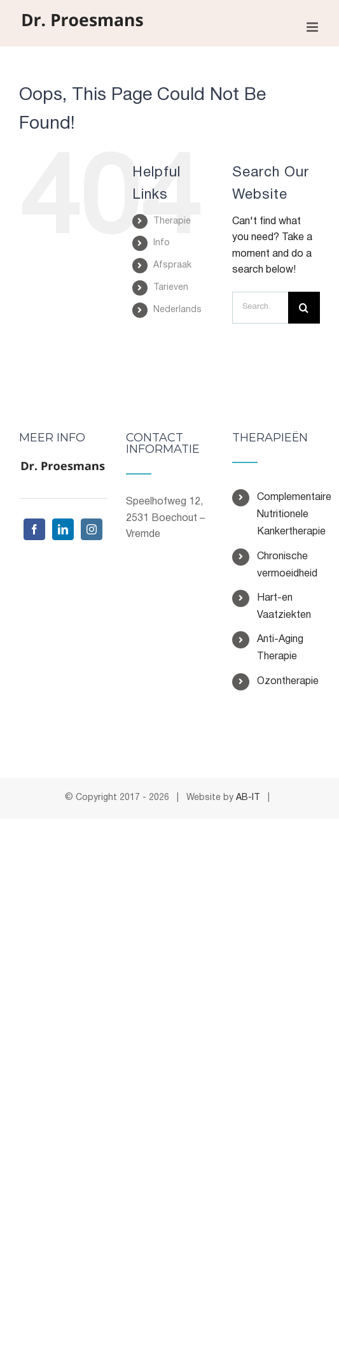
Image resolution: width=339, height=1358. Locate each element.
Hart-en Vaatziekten (284, 607)
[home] (63, 468)
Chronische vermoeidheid (287, 565)
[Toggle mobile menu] (313, 27)
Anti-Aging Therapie (280, 648)
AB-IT (248, 798)
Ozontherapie (288, 681)
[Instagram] (91, 529)
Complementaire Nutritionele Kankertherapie (288, 514)
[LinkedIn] (63, 529)
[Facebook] (34, 529)
